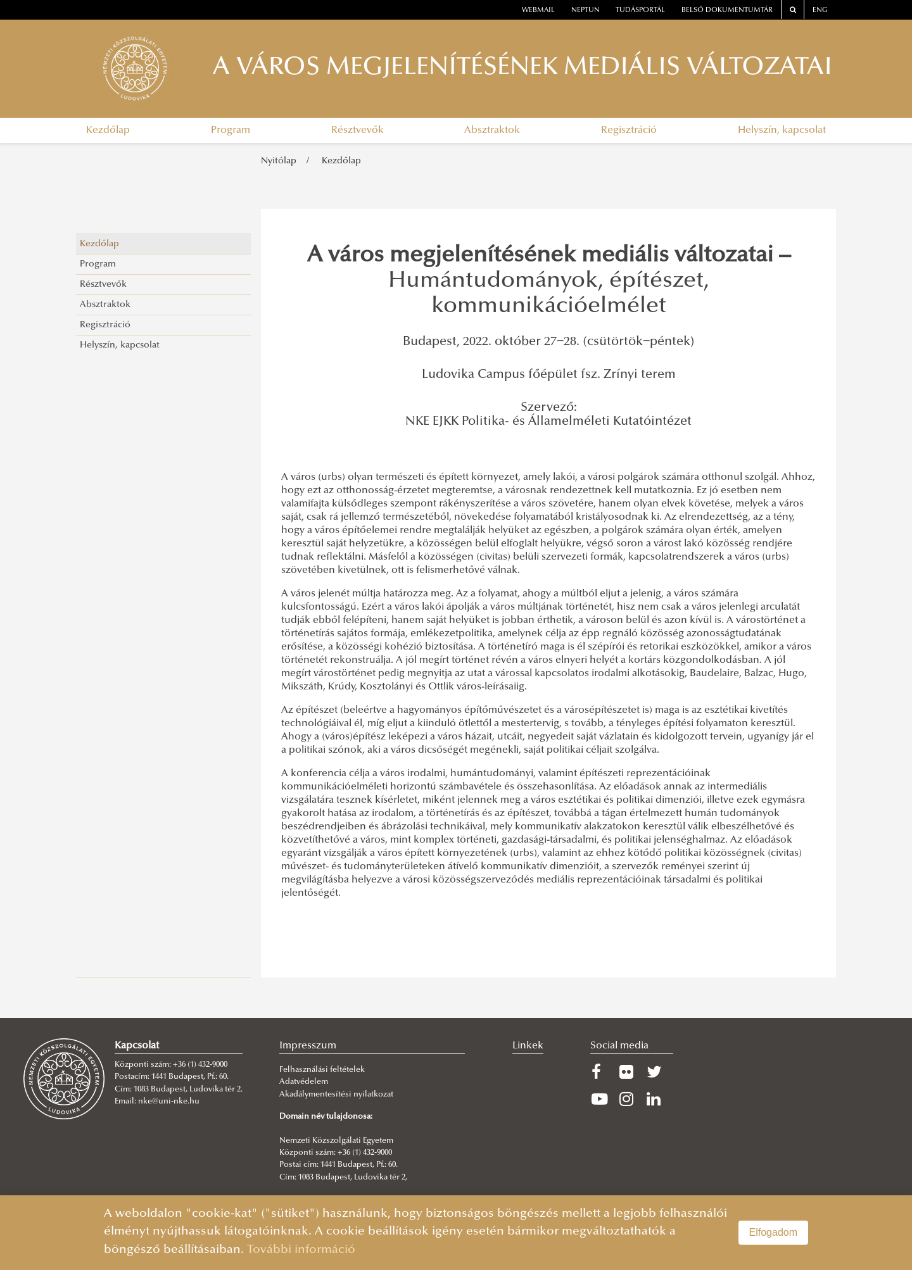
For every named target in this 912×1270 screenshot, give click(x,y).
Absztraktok (492, 130)
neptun (585, 10)
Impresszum (307, 1046)
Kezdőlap (108, 130)
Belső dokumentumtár (727, 10)
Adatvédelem (303, 1082)
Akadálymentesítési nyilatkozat (336, 1094)
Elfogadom (773, 1232)
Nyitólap (278, 161)
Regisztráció (629, 130)
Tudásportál (640, 10)
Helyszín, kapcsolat (782, 130)
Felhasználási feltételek (322, 1070)
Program (230, 130)
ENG (820, 10)
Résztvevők (357, 130)
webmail (538, 10)
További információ (301, 1250)
